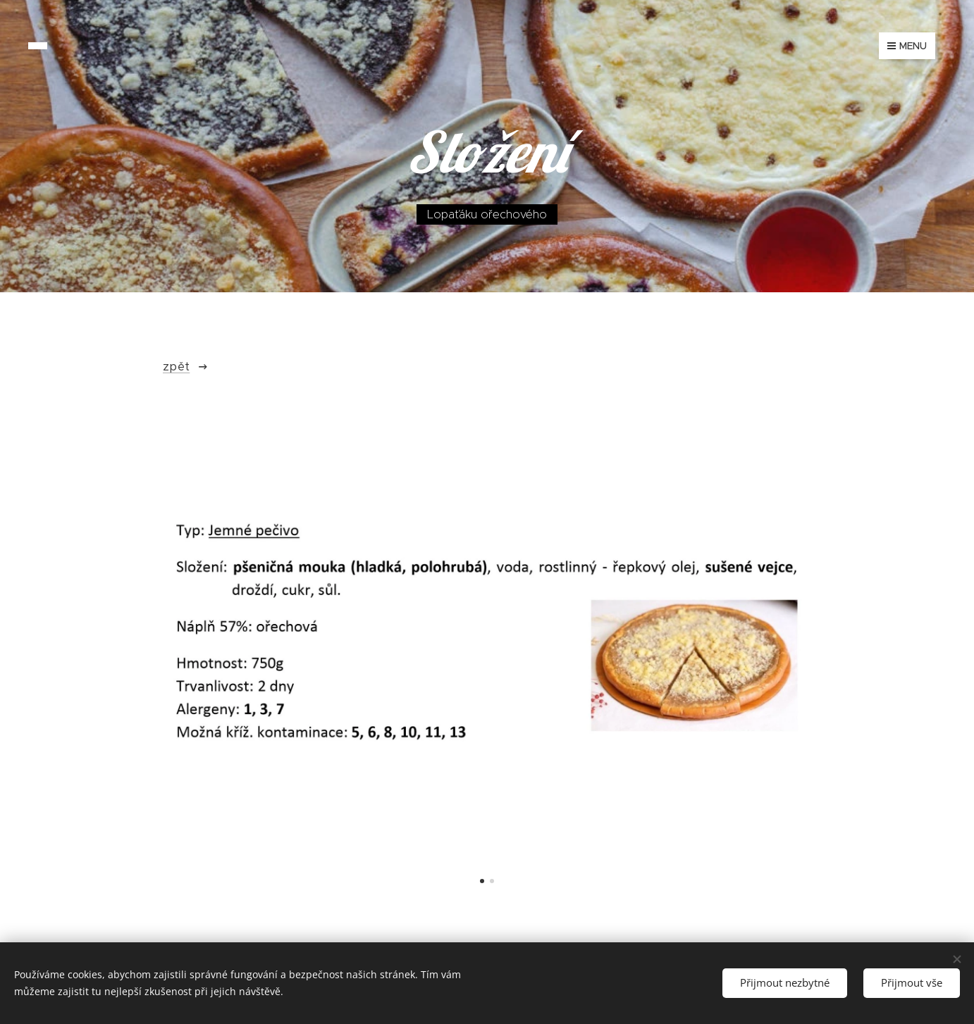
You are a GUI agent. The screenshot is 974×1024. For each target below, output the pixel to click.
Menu (907, 45)
